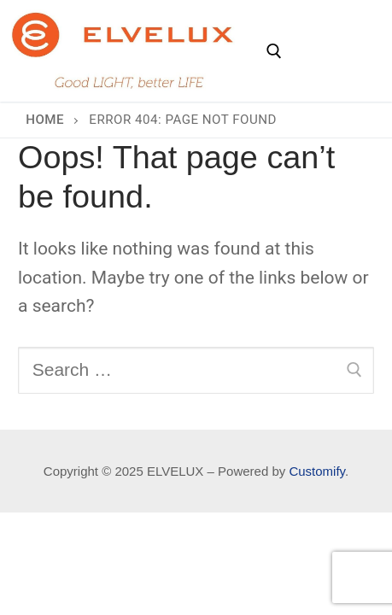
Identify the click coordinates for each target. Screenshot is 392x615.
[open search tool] (274, 51)
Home (45, 119)
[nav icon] (333, 50)
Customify (317, 471)
